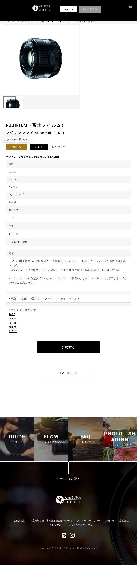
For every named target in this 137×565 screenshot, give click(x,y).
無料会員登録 (90, 9)
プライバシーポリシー (88, 520)
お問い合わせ (57, 525)
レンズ (39, 146)
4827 (12, 314)
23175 (13, 327)
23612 (13, 331)
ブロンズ (16, 147)
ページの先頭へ (68, 479)
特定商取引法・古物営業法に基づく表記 (51, 520)
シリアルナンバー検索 (80, 525)
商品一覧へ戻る (68, 373)
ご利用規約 (19, 520)
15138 (13, 318)
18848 (13, 322)
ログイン (68, 9)
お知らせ (109, 520)
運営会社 (124, 520)
